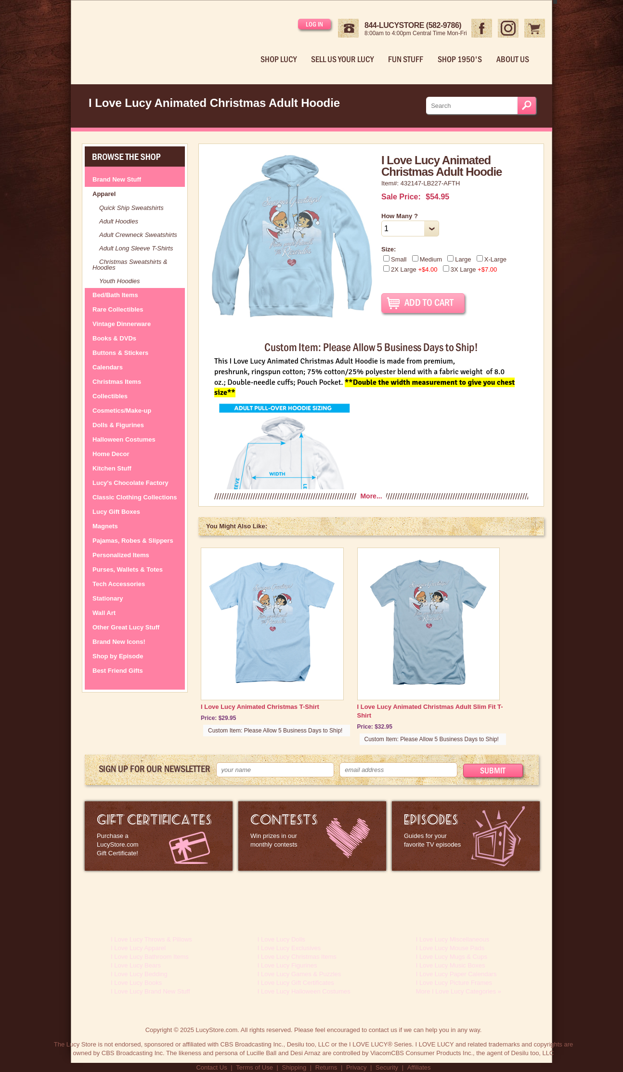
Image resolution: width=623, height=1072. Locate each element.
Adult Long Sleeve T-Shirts (136, 248)
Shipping (294, 1067)
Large (459, 259)
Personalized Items (120, 555)
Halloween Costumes (124, 439)
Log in (314, 24)
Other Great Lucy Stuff (125, 627)
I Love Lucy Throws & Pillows (151, 939)
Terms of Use (254, 1067)
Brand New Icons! (118, 641)
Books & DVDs (114, 338)
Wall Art (104, 612)
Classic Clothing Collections (134, 497)
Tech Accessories (118, 584)
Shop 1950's (460, 59)
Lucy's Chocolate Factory (130, 482)
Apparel (104, 193)
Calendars (107, 367)
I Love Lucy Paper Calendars (456, 974)
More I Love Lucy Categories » (458, 991)
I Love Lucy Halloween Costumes (304, 991)
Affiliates (419, 1067)
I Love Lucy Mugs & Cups (451, 956)
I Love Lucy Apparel (138, 948)
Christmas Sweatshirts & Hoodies (130, 264)
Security (387, 1067)
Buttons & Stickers (120, 352)
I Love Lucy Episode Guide (466, 836)
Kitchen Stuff (111, 468)
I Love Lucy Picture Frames (454, 982)
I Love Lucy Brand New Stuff (150, 991)
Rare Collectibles (117, 309)
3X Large (470, 269)
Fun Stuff (405, 59)
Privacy (356, 1067)
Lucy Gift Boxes (116, 511)
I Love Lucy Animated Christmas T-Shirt (260, 706)
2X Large (410, 269)
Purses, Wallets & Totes (127, 569)
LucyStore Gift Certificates (159, 836)
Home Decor (111, 454)
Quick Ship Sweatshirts (131, 207)
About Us (512, 59)
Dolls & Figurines (118, 425)
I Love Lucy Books (136, 982)
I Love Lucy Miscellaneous (452, 939)
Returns (326, 1067)
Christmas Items (116, 381)
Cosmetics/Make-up (121, 410)
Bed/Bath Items (115, 295)
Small (395, 259)
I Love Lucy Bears (136, 965)
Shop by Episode (117, 656)
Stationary (107, 598)
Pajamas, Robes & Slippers (132, 540)
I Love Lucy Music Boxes (450, 965)
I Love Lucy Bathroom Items (150, 956)
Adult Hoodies (118, 221)
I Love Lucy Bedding (139, 974)
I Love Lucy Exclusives (289, 948)
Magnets (105, 526)
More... (371, 496)
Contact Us (211, 1067)
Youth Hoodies (119, 281)
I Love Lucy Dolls (281, 939)
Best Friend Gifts (117, 670)
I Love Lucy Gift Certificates (296, 982)
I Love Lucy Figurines (287, 965)
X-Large (491, 259)
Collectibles (110, 396)
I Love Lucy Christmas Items (297, 956)
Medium (427, 259)
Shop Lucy (278, 59)
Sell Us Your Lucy (342, 59)
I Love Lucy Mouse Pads (450, 948)
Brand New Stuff (116, 179)
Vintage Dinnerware (121, 323)
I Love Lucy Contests (312, 836)
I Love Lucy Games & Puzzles (299, 974)
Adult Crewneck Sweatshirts (138, 234)
